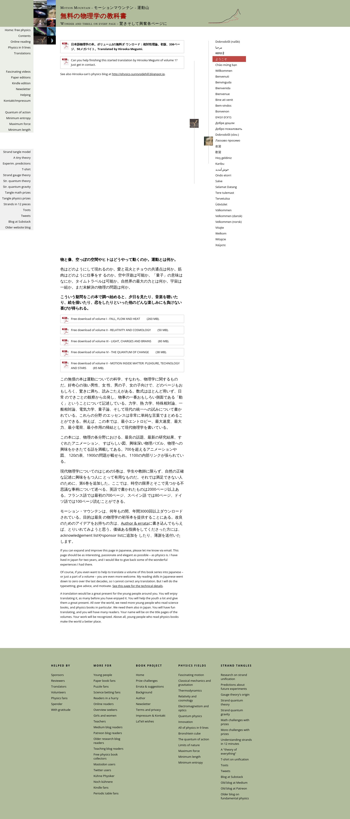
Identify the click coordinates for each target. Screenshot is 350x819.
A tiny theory (22, 158)
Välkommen (223, 210)
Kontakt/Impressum (17, 101)
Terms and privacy (148, 710)
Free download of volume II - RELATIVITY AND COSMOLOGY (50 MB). (115, 331)
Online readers (104, 704)
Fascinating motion (191, 675)
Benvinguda (223, 82)
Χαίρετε (220, 245)
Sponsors (57, 675)
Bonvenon (222, 111)
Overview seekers (105, 710)
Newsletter (23, 89)
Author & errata (135, 523)
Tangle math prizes (18, 192)
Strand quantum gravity (232, 712)
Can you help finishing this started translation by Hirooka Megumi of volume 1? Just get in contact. (119, 62)
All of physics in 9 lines (193, 728)
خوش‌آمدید (222, 169)
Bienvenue (222, 94)
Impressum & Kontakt (150, 715)
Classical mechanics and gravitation (194, 683)
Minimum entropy (18, 118)
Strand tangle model (17, 152)
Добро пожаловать (228, 129)
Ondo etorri (223, 175)
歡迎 (218, 152)
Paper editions (21, 77)
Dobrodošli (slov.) (227, 135)
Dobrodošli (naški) (227, 42)
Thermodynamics (190, 690)
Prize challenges (147, 681)
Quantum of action (18, 112)
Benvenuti (222, 76)
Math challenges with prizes (235, 722)
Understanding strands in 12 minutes (236, 742)
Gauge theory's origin (235, 694)
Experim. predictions (17, 163)
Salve (218, 181)
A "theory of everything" (229, 751)
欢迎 (218, 146)
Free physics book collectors (106, 756)
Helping (25, 95)
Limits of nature (189, 745)
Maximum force (20, 124)
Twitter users (102, 770)
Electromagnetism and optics (193, 708)
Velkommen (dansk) (228, 216)
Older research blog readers (107, 741)
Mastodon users (104, 764)
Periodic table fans (106, 793)
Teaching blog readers (108, 749)
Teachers (100, 721)
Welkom (220, 233)
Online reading (21, 42)
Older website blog (18, 227)
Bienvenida (222, 88)
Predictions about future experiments (234, 687)
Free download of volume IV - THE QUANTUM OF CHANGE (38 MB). (114, 353)
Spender (56, 704)
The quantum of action (193, 739)
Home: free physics (18, 30)
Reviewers (58, 681)
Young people (103, 675)
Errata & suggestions (150, 686)
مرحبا (218, 47)
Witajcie (220, 239)
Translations (22, 53)
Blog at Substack (19, 222)
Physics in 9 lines (19, 47)
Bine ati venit (224, 100)
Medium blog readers (108, 727)
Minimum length (19, 130)
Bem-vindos (223, 105)
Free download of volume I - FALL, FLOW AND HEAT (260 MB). (110, 320)
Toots (27, 210)
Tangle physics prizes (16, 198)
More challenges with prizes (235, 732)
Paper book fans (105, 681)
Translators (58, 686)
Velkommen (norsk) (228, 222)
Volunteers (58, 692)
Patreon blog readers (108, 733)
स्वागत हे (219, 53)
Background (144, 692)
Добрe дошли (225, 123)
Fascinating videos (18, 72)
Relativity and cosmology (187, 698)
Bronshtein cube (189, 733)
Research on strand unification (234, 677)
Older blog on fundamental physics (235, 796)
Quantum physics (190, 716)
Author (140, 698)
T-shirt (26, 169)
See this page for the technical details (137, 586)
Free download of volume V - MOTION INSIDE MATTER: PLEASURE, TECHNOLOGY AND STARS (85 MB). (121, 365)
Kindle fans (101, 787)
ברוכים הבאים (223, 117)
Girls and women (105, 715)
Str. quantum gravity (17, 187)
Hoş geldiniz (223, 158)
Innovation (185, 722)
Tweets (26, 216)
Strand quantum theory (232, 702)
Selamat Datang (226, 187)
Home (140, 675)
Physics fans (59, 698)
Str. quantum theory (17, 181)
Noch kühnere (103, 782)
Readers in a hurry (106, 698)
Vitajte (219, 228)
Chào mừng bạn (226, 65)
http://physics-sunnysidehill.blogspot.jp (138, 74)
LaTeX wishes (145, 721)
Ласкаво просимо (227, 140)
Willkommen (223, 71)
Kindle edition (21, 83)
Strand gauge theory (17, 175)
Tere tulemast (224, 193)
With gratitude (61, 710)
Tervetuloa (222, 198)
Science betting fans (107, 692)
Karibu (219, 164)
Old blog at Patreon (234, 788)
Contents (24, 36)
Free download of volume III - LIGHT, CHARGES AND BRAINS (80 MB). (115, 342)
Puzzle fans (101, 686)
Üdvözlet (221, 204)
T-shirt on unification (235, 759)
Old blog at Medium (234, 783)
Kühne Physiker (104, 776)
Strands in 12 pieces (17, 204)
